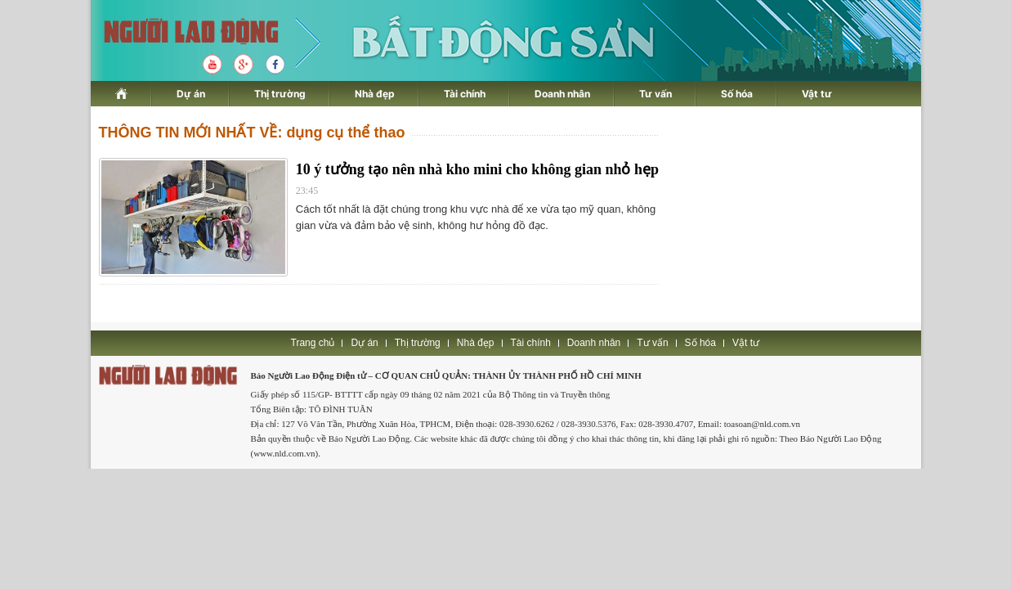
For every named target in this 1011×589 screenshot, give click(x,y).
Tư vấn (655, 94)
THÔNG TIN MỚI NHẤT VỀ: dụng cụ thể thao (252, 132)
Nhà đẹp (375, 94)
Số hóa (737, 94)
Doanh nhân (562, 94)
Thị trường (280, 94)
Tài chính (464, 94)
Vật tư (817, 94)
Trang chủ (313, 342)
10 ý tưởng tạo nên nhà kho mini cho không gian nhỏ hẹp (477, 169)
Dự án (191, 94)
